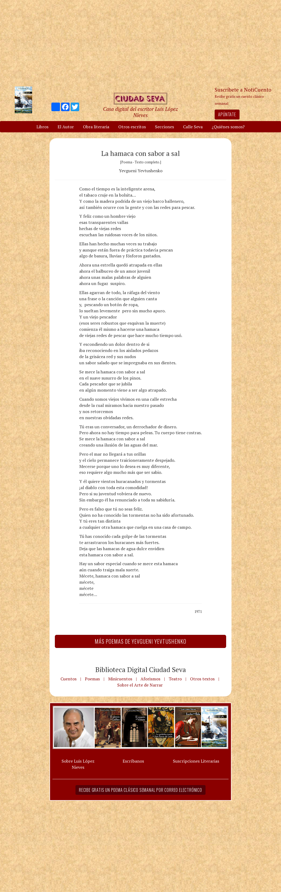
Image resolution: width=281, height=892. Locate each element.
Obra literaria (96, 127)
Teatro (175, 679)
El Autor (66, 127)
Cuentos (68, 679)
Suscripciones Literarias (196, 761)
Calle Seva (193, 127)
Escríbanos (133, 761)
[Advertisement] (140, 42)
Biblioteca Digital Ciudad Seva (140, 669)
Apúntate (227, 114)
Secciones (164, 127)
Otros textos (202, 679)
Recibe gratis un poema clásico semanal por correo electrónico (140, 790)
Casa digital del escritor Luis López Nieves (140, 112)
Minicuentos (120, 679)
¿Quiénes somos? (228, 127)
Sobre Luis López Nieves (78, 764)
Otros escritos (132, 127)
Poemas (92, 679)
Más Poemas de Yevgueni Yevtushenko (140, 641)
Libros (42, 127)
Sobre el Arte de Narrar (140, 685)
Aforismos (150, 679)
